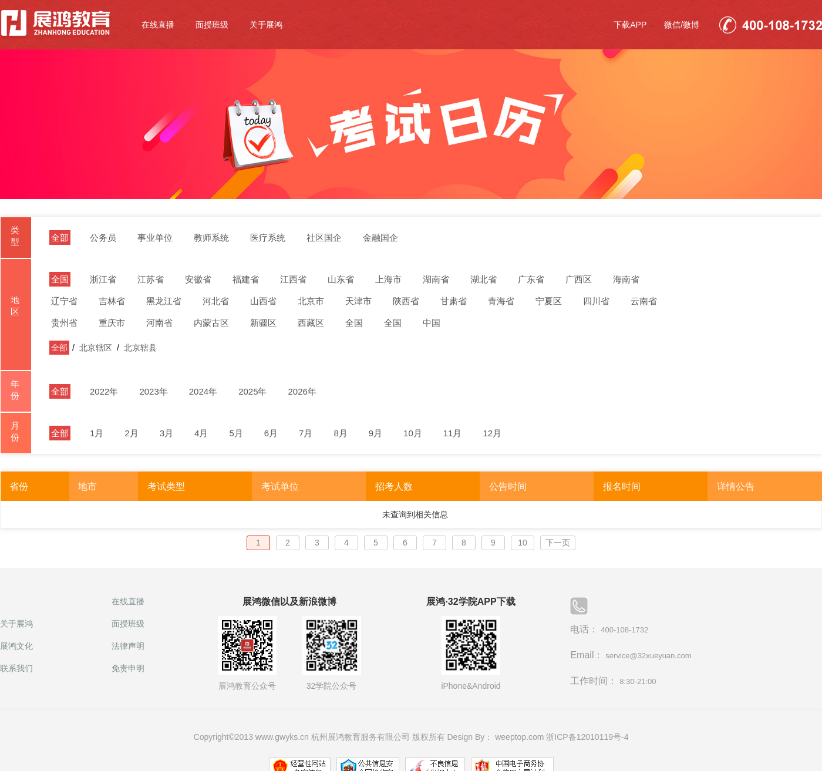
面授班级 (212, 24)
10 (522, 542)
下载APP (630, 24)
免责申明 (128, 668)
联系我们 (16, 668)
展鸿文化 (16, 646)
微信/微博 (681, 24)
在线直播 (158, 24)
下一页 (557, 542)
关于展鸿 (266, 24)
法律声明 (128, 646)
